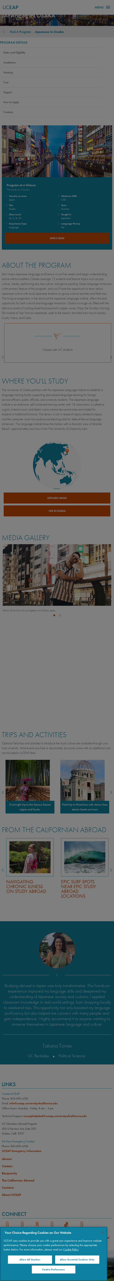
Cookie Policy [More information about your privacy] (71, 1249)
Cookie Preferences (53, 1269)
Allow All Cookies (29, 1259)
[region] (53, 1254)
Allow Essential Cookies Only (77, 1259)
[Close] (103, 1232)
